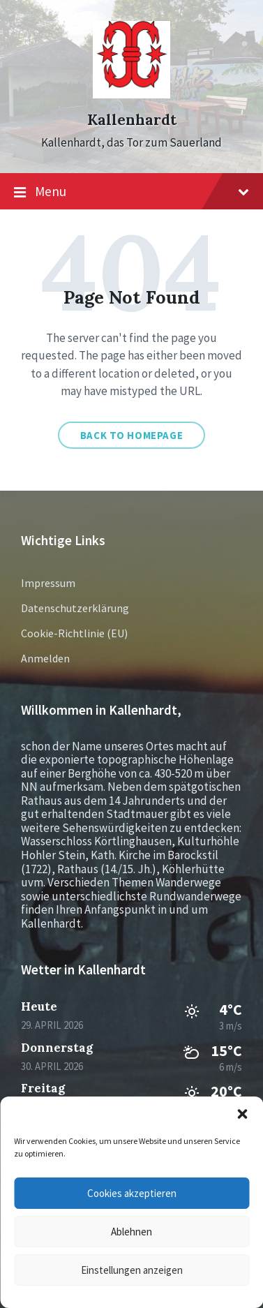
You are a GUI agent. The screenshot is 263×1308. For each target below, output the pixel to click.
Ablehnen (131, 1231)
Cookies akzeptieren (131, 1193)
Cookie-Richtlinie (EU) (74, 633)
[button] (242, 1114)
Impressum (48, 583)
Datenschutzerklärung (75, 608)
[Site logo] (131, 94)
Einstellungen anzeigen (132, 1270)
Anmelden (45, 658)
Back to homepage (131, 435)
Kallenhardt (131, 119)
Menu (131, 192)
